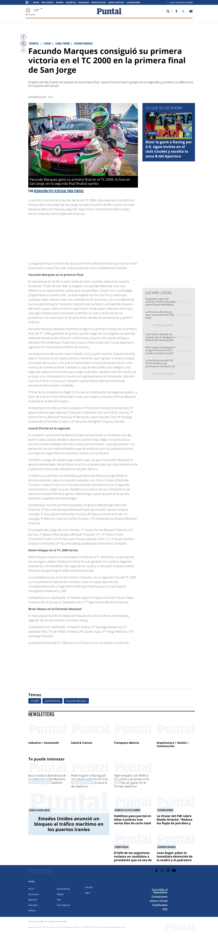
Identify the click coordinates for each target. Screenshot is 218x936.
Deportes (71, 2)
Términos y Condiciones (37, 921)
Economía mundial (165, 810)
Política (32, 910)
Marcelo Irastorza (165, 325)
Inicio (36, 2)
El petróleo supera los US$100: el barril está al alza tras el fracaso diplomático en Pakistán (160, 303)
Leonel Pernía (52, 700)
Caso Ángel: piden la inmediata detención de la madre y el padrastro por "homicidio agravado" (176, 858)
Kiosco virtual (116, 2)
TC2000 (35, 700)
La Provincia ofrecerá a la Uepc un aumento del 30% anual (159, 314)
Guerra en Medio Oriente (39, 810)
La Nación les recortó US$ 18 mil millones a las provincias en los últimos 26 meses (160, 365)
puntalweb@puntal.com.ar (115, 927)
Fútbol (117, 781)
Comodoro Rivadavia (166, 847)
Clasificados (133, 2)
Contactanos (159, 896)
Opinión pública (121, 847)
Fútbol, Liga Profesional (82, 781)
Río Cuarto (48, 2)
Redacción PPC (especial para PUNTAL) (59, 191)
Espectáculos (98, 2)
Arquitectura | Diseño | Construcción (173, 744)
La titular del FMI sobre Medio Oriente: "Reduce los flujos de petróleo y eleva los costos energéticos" (174, 823)
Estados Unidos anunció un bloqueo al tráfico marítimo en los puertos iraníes (68, 823)
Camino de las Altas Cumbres (127, 810)
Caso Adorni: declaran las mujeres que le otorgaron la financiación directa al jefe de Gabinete (160, 339)
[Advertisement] (113, 237)
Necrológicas (63, 905)
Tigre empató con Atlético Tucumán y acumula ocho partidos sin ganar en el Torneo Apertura (131, 780)
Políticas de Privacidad (58, 921)
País (59, 899)
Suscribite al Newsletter (160, 891)
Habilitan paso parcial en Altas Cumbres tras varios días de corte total (132, 819)
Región (60, 2)
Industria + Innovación (43, 742)
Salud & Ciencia (81, 742)
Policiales (83, 2)
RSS (165, 909)
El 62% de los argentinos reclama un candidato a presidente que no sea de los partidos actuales (133, 858)
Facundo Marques (76, 700)
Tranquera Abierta (126, 742)
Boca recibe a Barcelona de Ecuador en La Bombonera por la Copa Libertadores (47, 779)
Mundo (89, 887)
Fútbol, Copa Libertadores (40, 781)
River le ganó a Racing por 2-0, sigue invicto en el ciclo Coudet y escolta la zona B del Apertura (168, 149)
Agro (87, 892)
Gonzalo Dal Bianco (166, 373)
